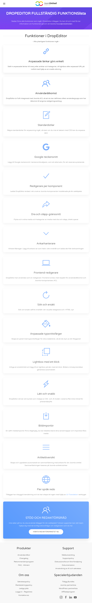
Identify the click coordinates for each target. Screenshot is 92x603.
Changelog (23, 558)
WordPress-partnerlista (68, 588)
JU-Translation (72, 495)
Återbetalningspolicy (23, 585)
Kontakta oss (24, 595)
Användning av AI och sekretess (68, 568)
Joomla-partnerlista (68, 585)
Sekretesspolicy (23, 582)
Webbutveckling (68, 555)
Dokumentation (68, 565)
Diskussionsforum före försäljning (68, 562)
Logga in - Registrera (23, 592)
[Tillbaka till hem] (46, 3)
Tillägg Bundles (68, 582)
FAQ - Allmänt (24, 565)
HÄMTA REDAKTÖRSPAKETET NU (46, 535)
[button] (4, 3)
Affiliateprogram (68, 592)
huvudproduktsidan (64, 24)
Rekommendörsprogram (24, 562)
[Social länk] (61, 597)
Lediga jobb (23, 588)
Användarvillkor (24, 555)
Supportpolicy (68, 558)
